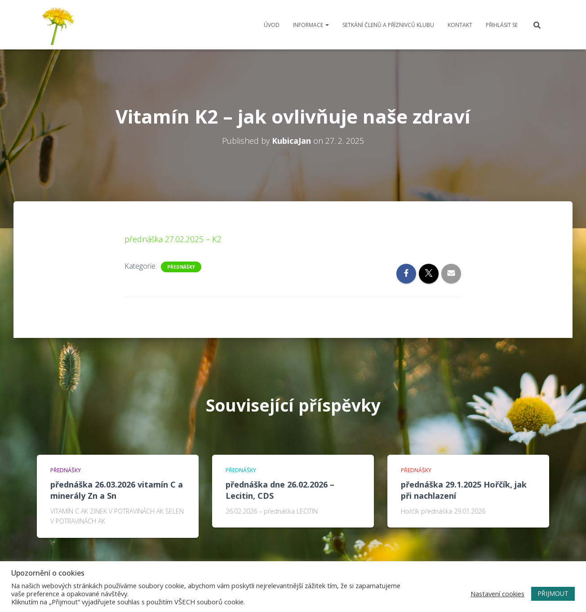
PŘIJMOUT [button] (552, 593)
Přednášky (181, 267)
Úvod (272, 25)
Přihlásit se (502, 25)
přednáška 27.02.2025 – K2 (173, 239)
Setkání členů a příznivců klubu (388, 25)
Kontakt (460, 25)
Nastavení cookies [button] (497, 594)
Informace (311, 25)
